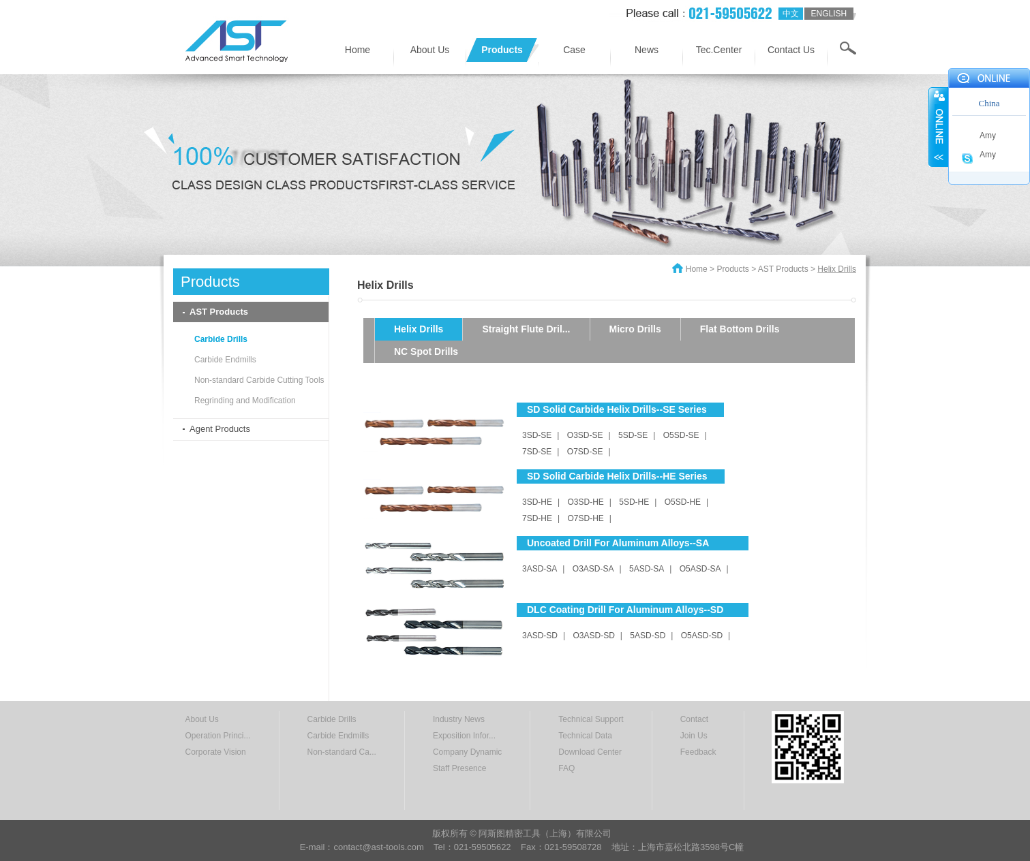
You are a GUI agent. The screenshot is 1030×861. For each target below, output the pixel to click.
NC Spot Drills (426, 351)
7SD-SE (536, 451)
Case (574, 49)
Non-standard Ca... (341, 752)
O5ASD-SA (700, 569)
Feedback (698, 752)
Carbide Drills (220, 339)
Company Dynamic (467, 752)
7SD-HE (537, 518)
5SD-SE (633, 435)
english (828, 13)
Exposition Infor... (464, 735)
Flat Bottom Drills (740, 329)
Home (357, 49)
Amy (988, 135)
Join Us (694, 735)
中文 (791, 13)
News (646, 49)
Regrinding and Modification (245, 400)
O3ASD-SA (593, 569)
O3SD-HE (585, 502)
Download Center (590, 752)
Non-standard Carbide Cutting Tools (259, 380)
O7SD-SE (585, 451)
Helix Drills (418, 329)
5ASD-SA (646, 569)
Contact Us (791, 49)
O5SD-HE (683, 502)
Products (502, 49)
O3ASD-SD (593, 635)
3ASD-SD (540, 635)
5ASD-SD (647, 635)
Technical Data (585, 735)
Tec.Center (719, 49)
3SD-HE (537, 502)
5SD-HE (634, 502)
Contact (694, 719)
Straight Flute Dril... (526, 329)
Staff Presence (460, 768)
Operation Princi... (218, 735)
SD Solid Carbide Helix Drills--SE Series (617, 409)
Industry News (459, 719)
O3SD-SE (585, 435)
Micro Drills (635, 329)
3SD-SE (536, 435)
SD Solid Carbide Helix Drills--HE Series (617, 476)
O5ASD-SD (702, 635)
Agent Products (220, 429)
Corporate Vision (215, 752)
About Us (430, 49)
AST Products (219, 312)
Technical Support (590, 719)
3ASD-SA (539, 569)
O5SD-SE (681, 435)
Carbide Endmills (225, 359)
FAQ (566, 768)
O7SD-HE (585, 518)
